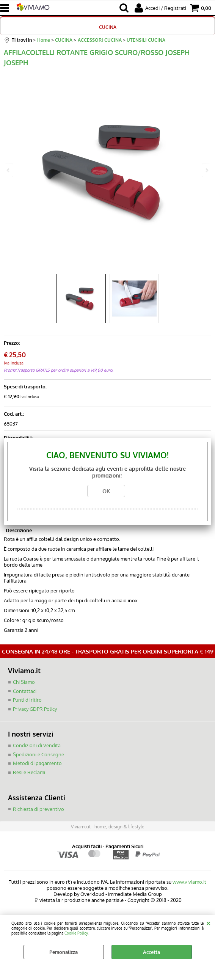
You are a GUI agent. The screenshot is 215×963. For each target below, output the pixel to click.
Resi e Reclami (29, 772)
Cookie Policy (76, 932)
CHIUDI (208, 922)
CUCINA (107, 27)
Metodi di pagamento (37, 763)
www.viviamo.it (189, 881)
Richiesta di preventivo (38, 809)
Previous (9, 170)
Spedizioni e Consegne (38, 754)
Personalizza (63, 952)
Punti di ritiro (27, 700)
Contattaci (24, 691)
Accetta (151, 952)
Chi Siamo (24, 682)
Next (206, 170)
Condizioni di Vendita (37, 745)
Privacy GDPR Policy (35, 708)
